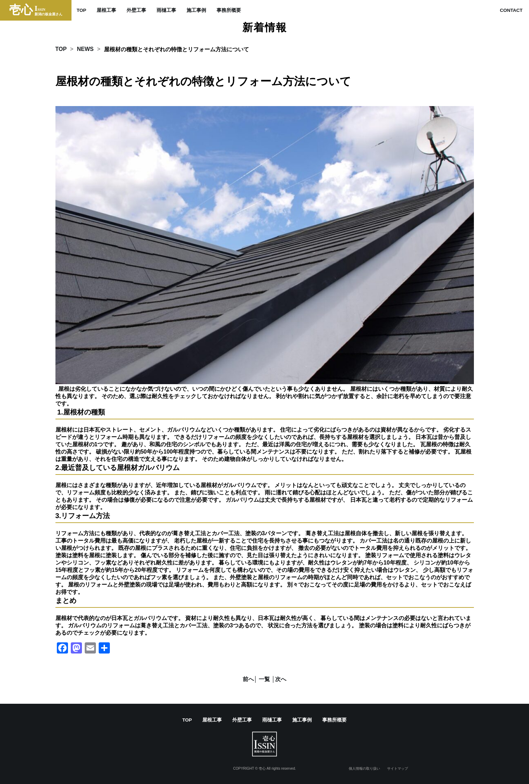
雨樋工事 (166, 10)
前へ (248, 679)
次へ (280, 679)
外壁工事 (136, 10)
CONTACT (511, 10)
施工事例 (196, 10)
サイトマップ (397, 768)
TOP (81, 10)
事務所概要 (229, 10)
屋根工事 (106, 10)
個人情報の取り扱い (364, 768)
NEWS (85, 49)
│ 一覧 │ (264, 679)
